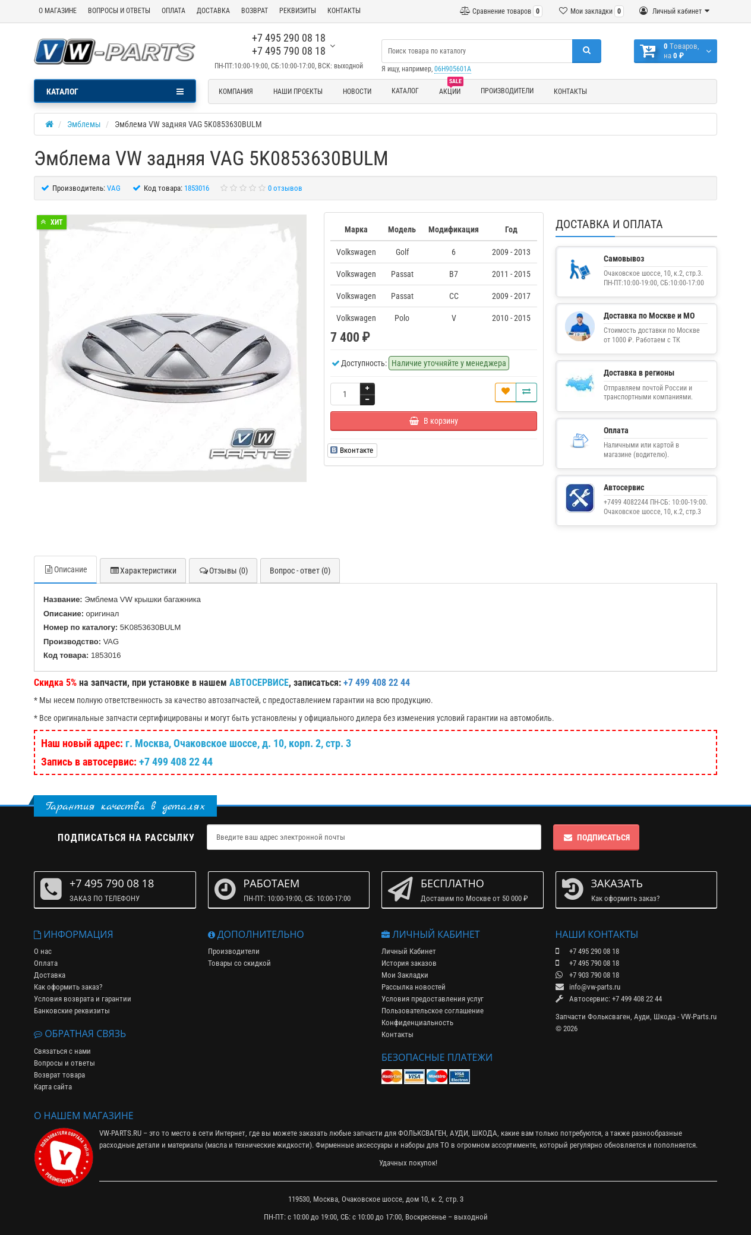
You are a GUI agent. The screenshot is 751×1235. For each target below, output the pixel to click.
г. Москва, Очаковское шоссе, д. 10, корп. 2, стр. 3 (238, 743)
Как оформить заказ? (68, 986)
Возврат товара (59, 1074)
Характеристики (142, 570)
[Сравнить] (526, 392)
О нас (43, 951)
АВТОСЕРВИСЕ (259, 682)
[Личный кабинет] (674, 11)
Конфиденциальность (417, 1022)
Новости (357, 91)
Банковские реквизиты (72, 1010)
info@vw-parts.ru (588, 986)
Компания (236, 91)
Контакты (570, 91)
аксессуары (374, 1145)
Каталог (405, 91)
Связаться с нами (62, 1051)
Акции (451, 90)
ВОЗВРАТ (254, 11)
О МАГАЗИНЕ (58, 11)
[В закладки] (505, 392)
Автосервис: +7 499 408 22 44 (609, 998)
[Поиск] (586, 51)
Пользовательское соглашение (432, 1010)
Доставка (49, 975)
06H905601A (452, 69)
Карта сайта (53, 1086)
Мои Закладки (404, 975)
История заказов (409, 963)
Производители (507, 91)
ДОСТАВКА (213, 11)
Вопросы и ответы (64, 1062)
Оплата (46, 963)
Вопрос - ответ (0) (300, 570)
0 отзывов (285, 188)
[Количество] (345, 394)
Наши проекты (298, 91)
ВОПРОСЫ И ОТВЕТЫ (119, 11)
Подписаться (596, 837)
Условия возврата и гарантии (82, 998)
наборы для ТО (424, 1145)
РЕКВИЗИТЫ (297, 11)
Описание (65, 569)
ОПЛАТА (173, 11)
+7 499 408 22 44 (176, 761)
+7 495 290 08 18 (289, 37)
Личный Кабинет (408, 951)
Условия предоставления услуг (432, 998)
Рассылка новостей (413, 986)
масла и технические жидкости (258, 1145)
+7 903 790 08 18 (587, 975)
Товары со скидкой (239, 963)
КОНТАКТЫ (344, 11)
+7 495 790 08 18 (289, 51)
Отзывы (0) (223, 570)
